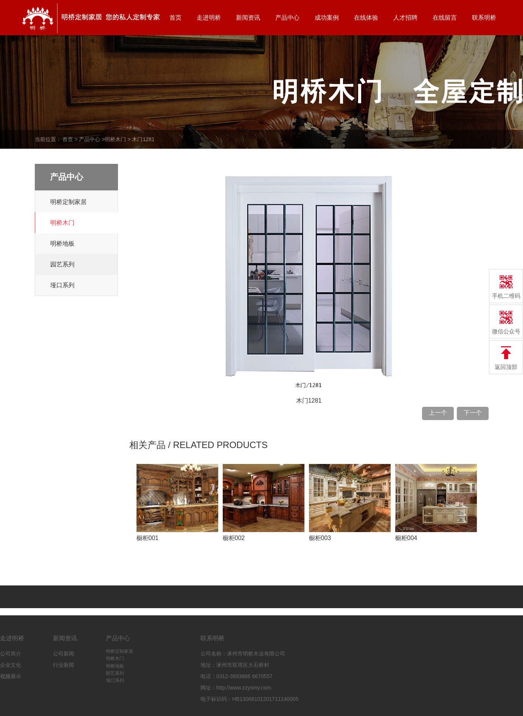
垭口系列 (62, 285)
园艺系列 (62, 264)
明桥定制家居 (68, 202)
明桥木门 (115, 139)
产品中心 (287, 17)
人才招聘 (405, 17)
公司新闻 (63, 654)
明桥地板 (62, 243)
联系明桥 (484, 17)
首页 (175, 17)
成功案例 (327, 17)
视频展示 (10, 676)
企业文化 (10, 665)
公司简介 (10, 654)
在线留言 (445, 17)
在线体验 (366, 17)
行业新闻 (63, 665)
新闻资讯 (248, 17)
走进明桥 (209, 17)
